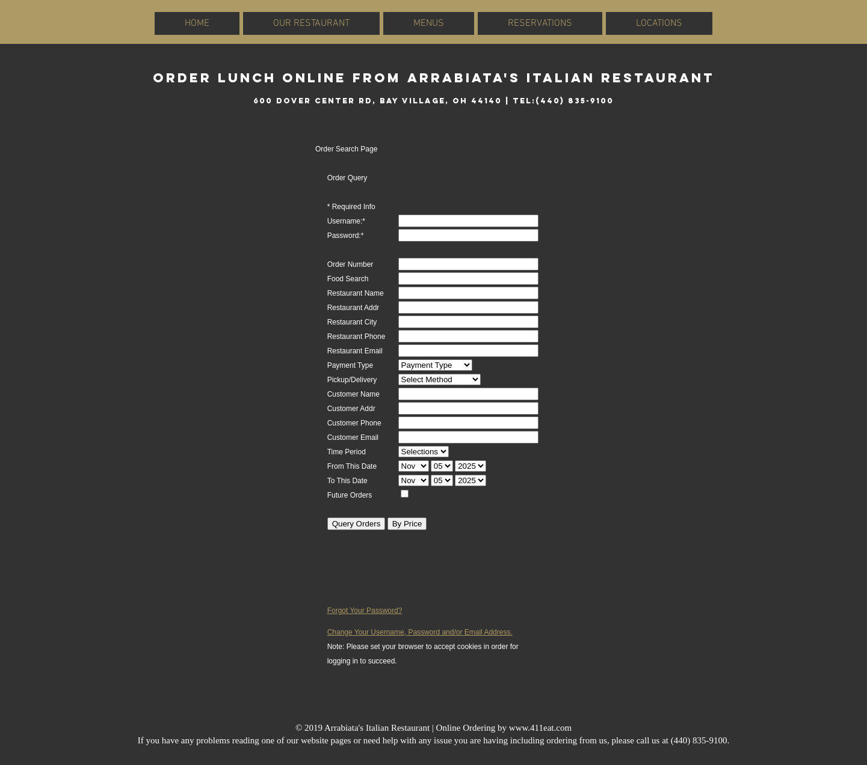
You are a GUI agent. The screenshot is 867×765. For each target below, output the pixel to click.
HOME (197, 23)
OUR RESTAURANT (311, 23)
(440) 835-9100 (699, 740)
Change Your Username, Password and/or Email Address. (420, 632)
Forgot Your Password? (365, 610)
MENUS (428, 23)
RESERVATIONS (540, 23)
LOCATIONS (659, 23)
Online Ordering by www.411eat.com (504, 728)
